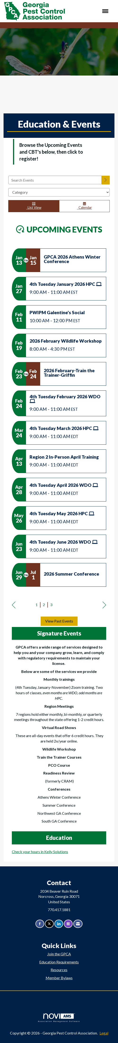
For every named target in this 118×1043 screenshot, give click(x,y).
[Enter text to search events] (55, 180)
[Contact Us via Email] (78, 924)
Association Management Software (59, 1017)
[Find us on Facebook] (39, 924)
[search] (106, 180)
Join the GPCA (59, 954)
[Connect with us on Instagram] (68, 924)
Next (104, 605)
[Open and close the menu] (89, 11)
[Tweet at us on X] (49, 924)
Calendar (84, 206)
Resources (59, 969)
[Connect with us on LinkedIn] (58, 924)
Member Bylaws (59, 978)
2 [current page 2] (44, 604)
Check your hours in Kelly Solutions (40, 851)
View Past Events (59, 621)
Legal (104, 1033)
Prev (13, 605)
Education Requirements (59, 962)
